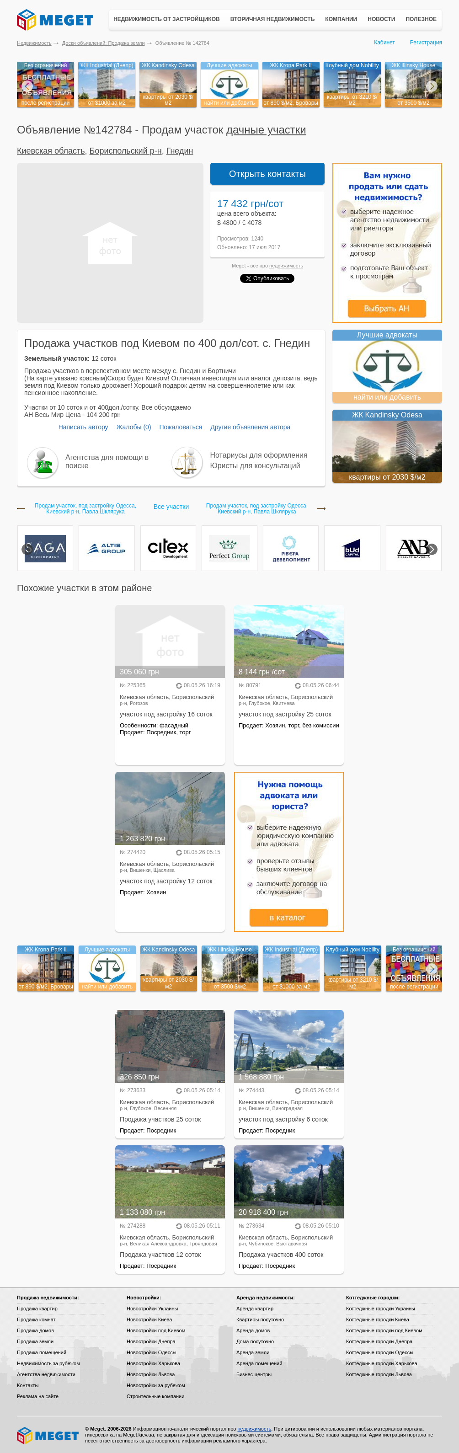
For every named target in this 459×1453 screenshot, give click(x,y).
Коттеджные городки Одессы (379, 1352)
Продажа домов (35, 1330)
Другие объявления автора (250, 427)
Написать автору (83, 427)
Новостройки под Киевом (156, 1330)
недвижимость (286, 265)
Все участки (171, 506)
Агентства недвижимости (46, 1374)
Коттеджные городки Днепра (379, 1341)
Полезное (421, 19)
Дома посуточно (255, 1341)
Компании (341, 19)
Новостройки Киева (149, 1319)
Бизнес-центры (254, 1374)
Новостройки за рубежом (156, 1385)
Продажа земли (35, 1341)
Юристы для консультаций (255, 466)
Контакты (28, 1385)
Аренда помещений (259, 1363)
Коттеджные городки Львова (379, 1374)
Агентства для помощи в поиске (107, 462)
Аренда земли (252, 1352)
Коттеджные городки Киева (377, 1319)
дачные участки (266, 129)
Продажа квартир (37, 1308)
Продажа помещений (41, 1352)
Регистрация (426, 42)
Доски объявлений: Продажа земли (103, 43)
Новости (381, 19)
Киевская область (51, 150)
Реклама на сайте (38, 1396)
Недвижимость (34, 43)
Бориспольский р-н (126, 150)
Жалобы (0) (133, 427)
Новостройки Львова (151, 1374)
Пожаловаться (180, 427)
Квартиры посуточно (260, 1319)
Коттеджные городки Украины (380, 1308)
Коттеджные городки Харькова (381, 1363)
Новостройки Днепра (151, 1341)
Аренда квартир (254, 1308)
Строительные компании (155, 1396)
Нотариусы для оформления (259, 455)
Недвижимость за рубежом (48, 1363)
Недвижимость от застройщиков (166, 19)
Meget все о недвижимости (48, 1435)
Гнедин (179, 150)
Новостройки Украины (152, 1308)
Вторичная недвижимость (272, 19)
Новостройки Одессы (151, 1352)
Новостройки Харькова (153, 1363)
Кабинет (384, 42)
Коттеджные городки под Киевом (384, 1330)
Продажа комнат (36, 1319)
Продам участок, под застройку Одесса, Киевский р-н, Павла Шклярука (85, 509)
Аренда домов (253, 1330)
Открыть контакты (267, 174)
